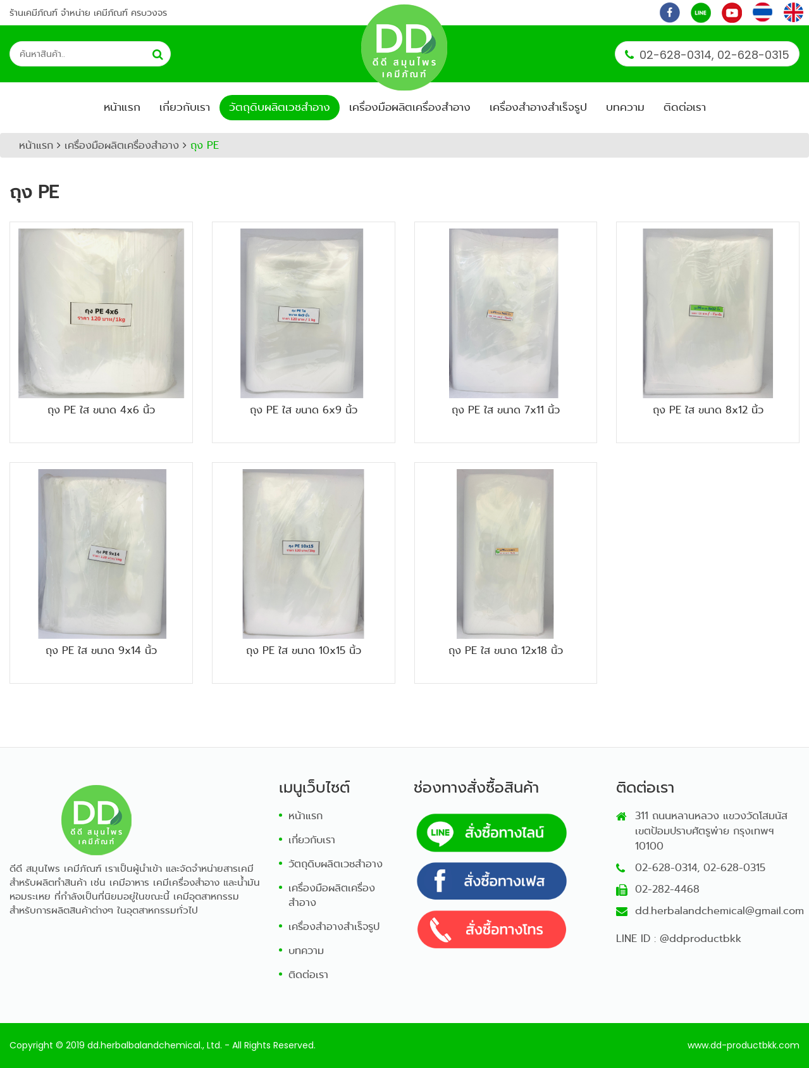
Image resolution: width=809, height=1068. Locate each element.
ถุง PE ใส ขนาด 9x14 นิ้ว (101, 650)
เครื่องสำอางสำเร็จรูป (538, 107)
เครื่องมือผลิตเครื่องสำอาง (410, 107)
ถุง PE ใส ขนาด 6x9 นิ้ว (303, 410)
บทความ (625, 107)
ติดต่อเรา (685, 107)
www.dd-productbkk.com (744, 1045)
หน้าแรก (122, 107)
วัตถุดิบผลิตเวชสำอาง (279, 107)
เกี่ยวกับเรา (184, 107)
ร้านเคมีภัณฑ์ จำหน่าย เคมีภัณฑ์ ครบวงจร (88, 12)
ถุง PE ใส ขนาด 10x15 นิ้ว (303, 650)
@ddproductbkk (700, 938)
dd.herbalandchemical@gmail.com (719, 910)
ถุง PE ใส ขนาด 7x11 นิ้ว (506, 410)
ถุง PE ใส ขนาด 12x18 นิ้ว (505, 650)
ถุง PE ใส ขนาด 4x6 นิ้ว (101, 410)
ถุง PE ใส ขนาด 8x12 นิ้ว (708, 410)
